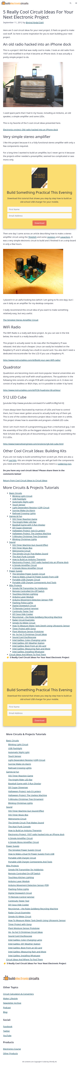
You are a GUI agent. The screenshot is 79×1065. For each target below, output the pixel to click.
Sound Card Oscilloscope (24, 637)
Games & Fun (15, 516)
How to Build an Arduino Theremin (29, 559)
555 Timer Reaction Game (24, 519)
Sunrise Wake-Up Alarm (23, 510)
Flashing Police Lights (22, 602)
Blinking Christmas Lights (24, 539)
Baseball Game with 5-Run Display (28, 524)
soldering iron (64, 463)
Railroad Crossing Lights (24, 513)
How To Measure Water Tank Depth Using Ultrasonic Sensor (41, 625)
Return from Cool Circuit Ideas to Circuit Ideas (25, 480)
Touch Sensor (18, 504)
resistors (51, 237)
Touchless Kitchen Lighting (25, 594)
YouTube (7, 1035)
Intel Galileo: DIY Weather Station (28, 643)
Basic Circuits (15, 493)
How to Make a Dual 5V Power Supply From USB (35, 576)
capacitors (65, 237)
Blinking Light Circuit (22, 496)
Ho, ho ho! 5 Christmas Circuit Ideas (29, 634)
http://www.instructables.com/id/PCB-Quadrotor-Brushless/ (32, 390)
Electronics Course (12, 1049)
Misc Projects (15, 585)
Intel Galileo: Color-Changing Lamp (29, 640)
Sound (12, 542)
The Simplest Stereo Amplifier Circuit (20, 320)
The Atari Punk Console (23, 556)
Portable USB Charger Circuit (26, 579)
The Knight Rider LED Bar (24, 522)
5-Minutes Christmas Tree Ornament (30, 536)
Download (39, 223)
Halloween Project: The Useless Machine (31, 533)
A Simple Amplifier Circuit (24, 565)
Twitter (6, 1031)
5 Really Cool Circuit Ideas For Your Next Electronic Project (39, 657)
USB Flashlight (19, 499)
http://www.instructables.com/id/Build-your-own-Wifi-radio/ (32, 360)
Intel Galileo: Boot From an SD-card (29, 645)
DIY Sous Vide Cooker (22, 614)
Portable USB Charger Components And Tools (34, 582)
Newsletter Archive (12, 1003)
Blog (5, 1012)
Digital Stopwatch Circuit (24, 605)
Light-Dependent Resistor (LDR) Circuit (30, 507)
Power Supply (15, 571)
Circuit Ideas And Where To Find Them (27, 654)
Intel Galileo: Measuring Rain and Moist (31, 648)
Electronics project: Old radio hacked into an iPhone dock (30, 129)
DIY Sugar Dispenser (22, 527)
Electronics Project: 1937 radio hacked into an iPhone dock (40, 562)
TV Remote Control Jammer (25, 608)
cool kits (13, 460)
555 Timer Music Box (22, 547)
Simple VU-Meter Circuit (23, 622)
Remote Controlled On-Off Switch (28, 591)
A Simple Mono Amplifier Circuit (27, 568)
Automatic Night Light (23, 501)
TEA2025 (32, 237)
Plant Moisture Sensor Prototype (28, 631)
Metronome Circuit (21, 550)
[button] (70, 3)
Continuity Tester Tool (22, 611)
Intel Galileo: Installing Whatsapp (28, 651)
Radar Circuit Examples (23, 620)
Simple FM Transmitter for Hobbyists (30, 588)
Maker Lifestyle (10, 998)
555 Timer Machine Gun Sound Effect (30, 545)
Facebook (7, 1026)
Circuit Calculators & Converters (18, 994)
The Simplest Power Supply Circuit (28, 573)
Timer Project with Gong (24, 628)
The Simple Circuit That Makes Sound (30, 553)
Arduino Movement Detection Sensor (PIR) (32, 599)
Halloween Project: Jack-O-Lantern (28, 530)
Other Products (10, 1053)
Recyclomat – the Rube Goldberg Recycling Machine (37, 617)
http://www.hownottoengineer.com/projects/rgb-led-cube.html (33, 443)
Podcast (7, 1007)
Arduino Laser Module (23, 596)
